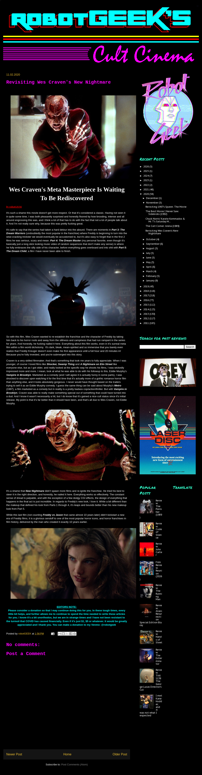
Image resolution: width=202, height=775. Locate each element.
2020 (146, 194)
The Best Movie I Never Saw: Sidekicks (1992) (162, 212)
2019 (146, 286)
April (149, 266)
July (148, 253)
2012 (146, 318)
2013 (146, 313)
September (153, 243)
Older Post (120, 754)
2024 (146, 175)
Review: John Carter (159, 549)
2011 (146, 323)
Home (67, 754)
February (151, 276)
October (151, 239)
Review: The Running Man (159, 592)
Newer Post (14, 754)
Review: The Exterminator (159, 656)
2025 (146, 171)
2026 (146, 166)
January (150, 280)
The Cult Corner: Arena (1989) (162, 226)
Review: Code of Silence (159, 530)
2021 (146, 189)
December (152, 198)
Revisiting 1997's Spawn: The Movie (166, 206)
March (149, 271)
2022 (146, 184)
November (152, 202)
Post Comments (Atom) (74, 764)
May (148, 262)
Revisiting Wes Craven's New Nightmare (162, 232)
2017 (146, 295)
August (150, 248)
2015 (146, 304)
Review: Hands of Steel (159, 637)
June (149, 257)
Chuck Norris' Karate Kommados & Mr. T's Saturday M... (165, 220)
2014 (146, 309)
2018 (146, 290)
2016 (146, 300)
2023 (146, 180)
